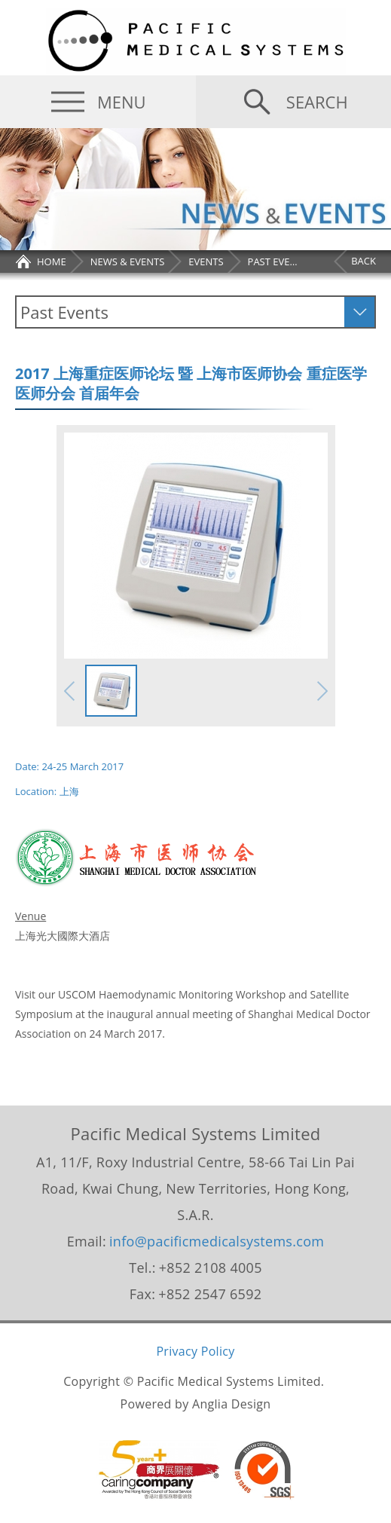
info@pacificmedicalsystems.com (216, 1241)
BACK (363, 261)
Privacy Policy (195, 1351)
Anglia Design (231, 1404)
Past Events (64, 312)
